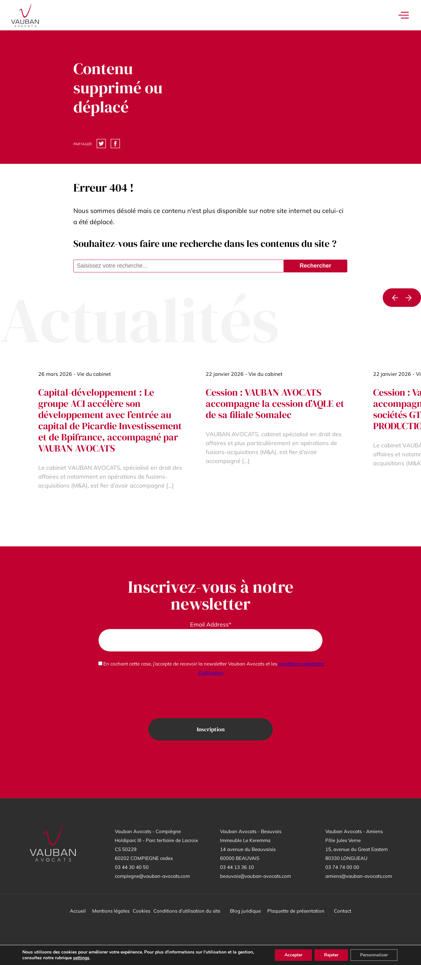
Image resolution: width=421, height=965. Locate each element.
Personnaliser (374, 955)
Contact (342, 911)
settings (81, 958)
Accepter (293, 955)
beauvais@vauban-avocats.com (255, 876)
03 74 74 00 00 (342, 867)
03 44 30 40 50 (132, 867)
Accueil (78, 911)
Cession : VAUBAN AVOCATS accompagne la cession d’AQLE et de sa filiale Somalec (275, 403)
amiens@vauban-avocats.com (358, 876)
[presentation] (210, 697)
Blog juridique (245, 911)
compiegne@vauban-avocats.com (152, 876)
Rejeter (331, 955)
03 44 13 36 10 (237, 867)
